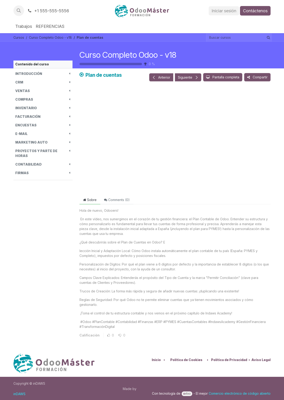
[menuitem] (23, 26)
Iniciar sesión (223, 10)
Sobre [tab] (90, 200)
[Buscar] (267, 37)
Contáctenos (255, 10)
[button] (18, 10)
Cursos (18, 37)
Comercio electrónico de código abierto (240, 393)
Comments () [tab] (117, 200)
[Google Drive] (175, 140)
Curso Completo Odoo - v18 (127, 55)
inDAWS (19, 394)
